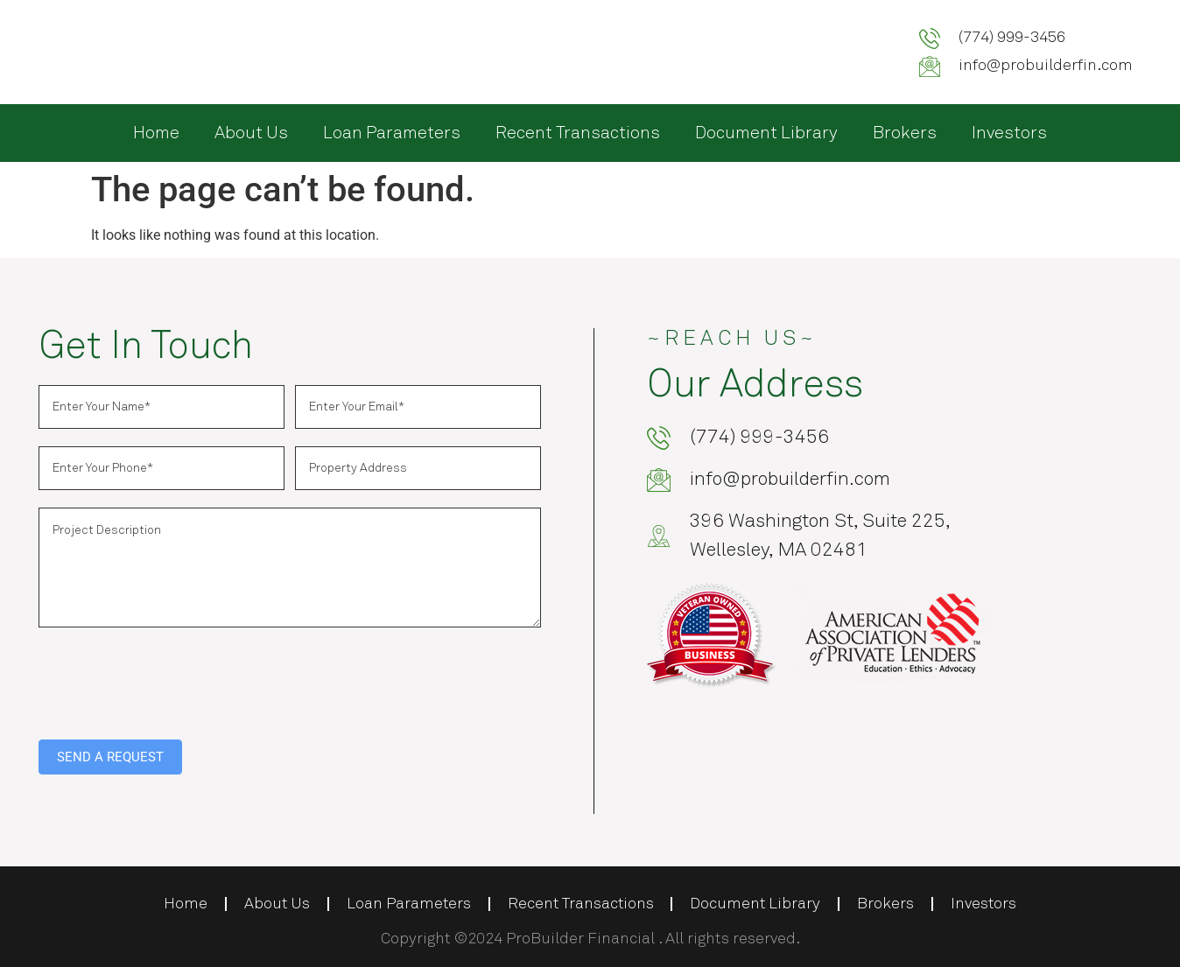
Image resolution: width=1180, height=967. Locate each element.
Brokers (905, 133)
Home (156, 133)
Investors (1009, 133)
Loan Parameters (391, 133)
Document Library (766, 133)
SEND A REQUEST (110, 757)
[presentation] (172, 679)
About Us (251, 133)
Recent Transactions (577, 133)
